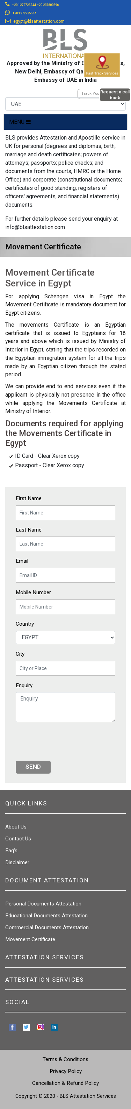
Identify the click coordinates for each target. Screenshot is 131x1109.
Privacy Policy (66, 1071)
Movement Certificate (30, 939)
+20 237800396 (48, 5)
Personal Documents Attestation (43, 904)
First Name (29, 498)
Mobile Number (33, 592)
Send (33, 766)
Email (22, 561)
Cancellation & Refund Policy (65, 1083)
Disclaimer (17, 862)
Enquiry (24, 685)
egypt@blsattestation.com (39, 21)
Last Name (29, 530)
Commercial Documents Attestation (47, 927)
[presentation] (69, 741)
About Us (16, 827)
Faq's (11, 850)
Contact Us (18, 839)
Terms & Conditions (65, 1059)
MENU (20, 122)
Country (25, 624)
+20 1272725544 (24, 5)
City (20, 654)
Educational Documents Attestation (46, 915)
